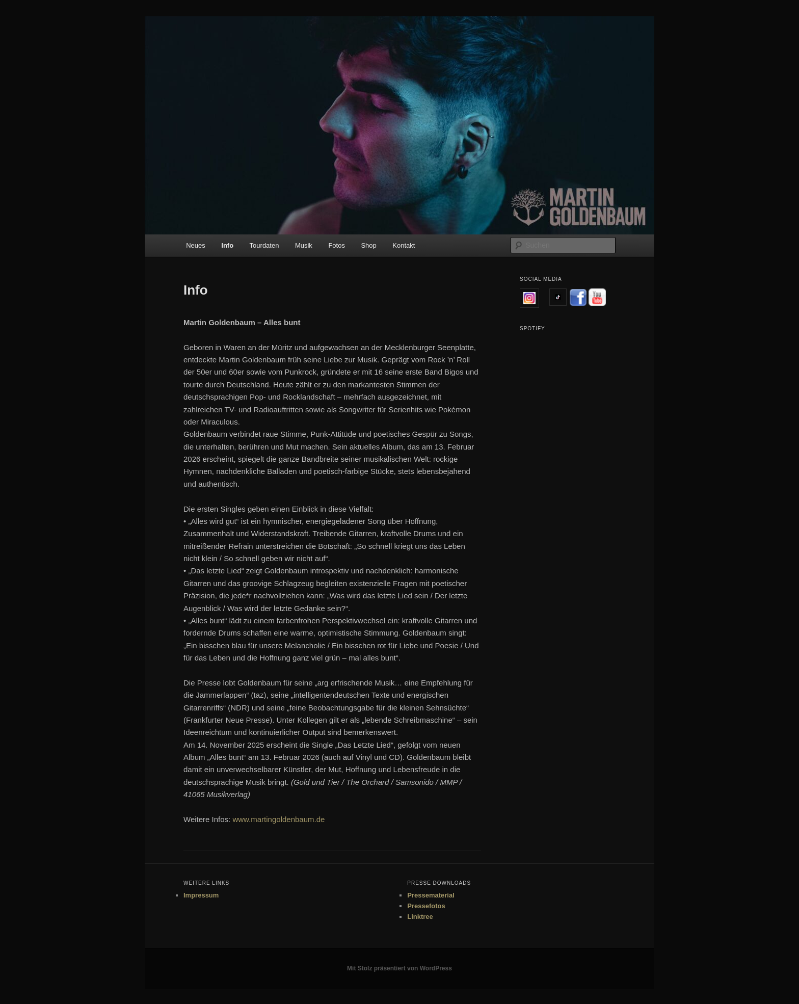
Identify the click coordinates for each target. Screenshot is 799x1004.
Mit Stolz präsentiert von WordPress (399, 968)
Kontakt (403, 245)
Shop (368, 245)
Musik (303, 245)
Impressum (201, 895)
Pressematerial (431, 895)
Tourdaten (264, 245)
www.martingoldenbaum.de (278, 819)
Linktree (420, 916)
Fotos (336, 245)
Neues (195, 245)
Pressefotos (426, 906)
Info (227, 245)
